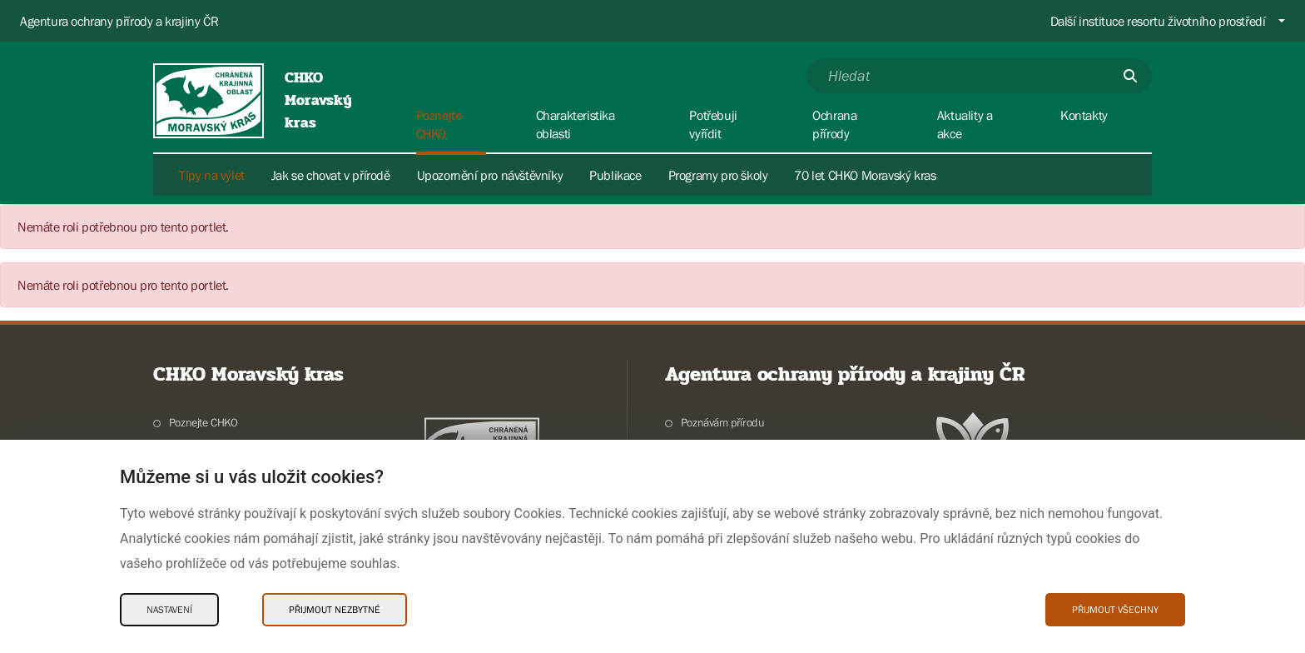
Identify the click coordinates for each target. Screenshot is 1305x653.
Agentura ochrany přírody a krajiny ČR (119, 20)
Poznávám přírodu (723, 422)
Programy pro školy (718, 174)
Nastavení (169, 610)
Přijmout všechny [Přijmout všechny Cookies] (1115, 610)
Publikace (615, 174)
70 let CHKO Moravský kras (864, 174)
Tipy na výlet (212, 174)
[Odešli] (1130, 75)
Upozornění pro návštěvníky (490, 174)
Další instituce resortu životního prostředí (1158, 20)
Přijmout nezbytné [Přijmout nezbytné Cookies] (334, 610)
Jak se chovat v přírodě (330, 174)
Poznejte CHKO (203, 422)
